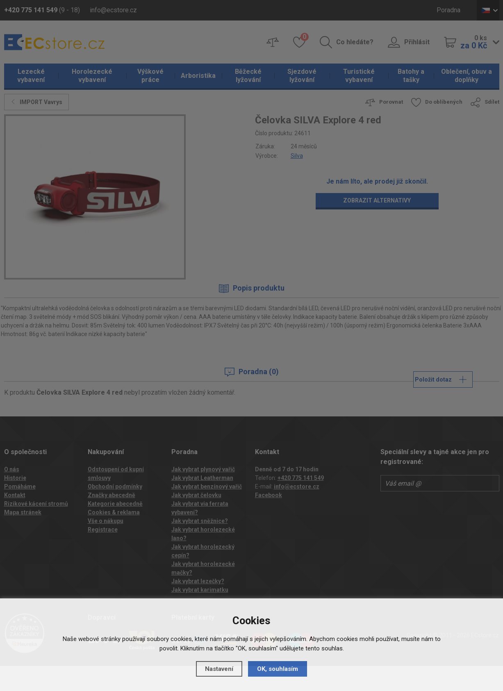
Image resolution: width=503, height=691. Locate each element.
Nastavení (219, 669)
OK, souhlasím (277, 669)
